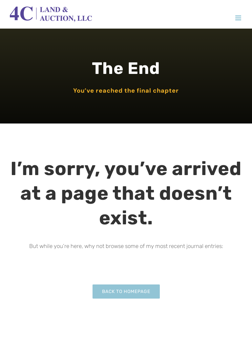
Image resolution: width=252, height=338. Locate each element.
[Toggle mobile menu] (238, 17)
